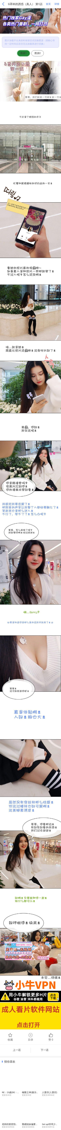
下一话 (46, 1050)
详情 (56, 4)
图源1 (23, 53)
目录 (30, 1037)
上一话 (15, 1050)
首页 (48, 4)
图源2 (37, 53)
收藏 (10, 1037)
